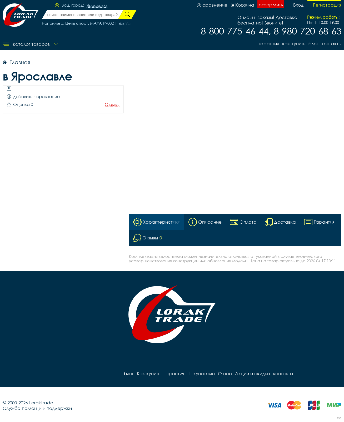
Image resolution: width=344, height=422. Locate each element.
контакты (331, 43)
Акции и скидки (252, 373)
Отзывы (112, 104)
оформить (271, 4)
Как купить (293, 43)
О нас (225, 373)
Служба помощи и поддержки (37, 408)
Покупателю (201, 373)
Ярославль (97, 5)
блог (313, 43)
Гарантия (269, 43)
